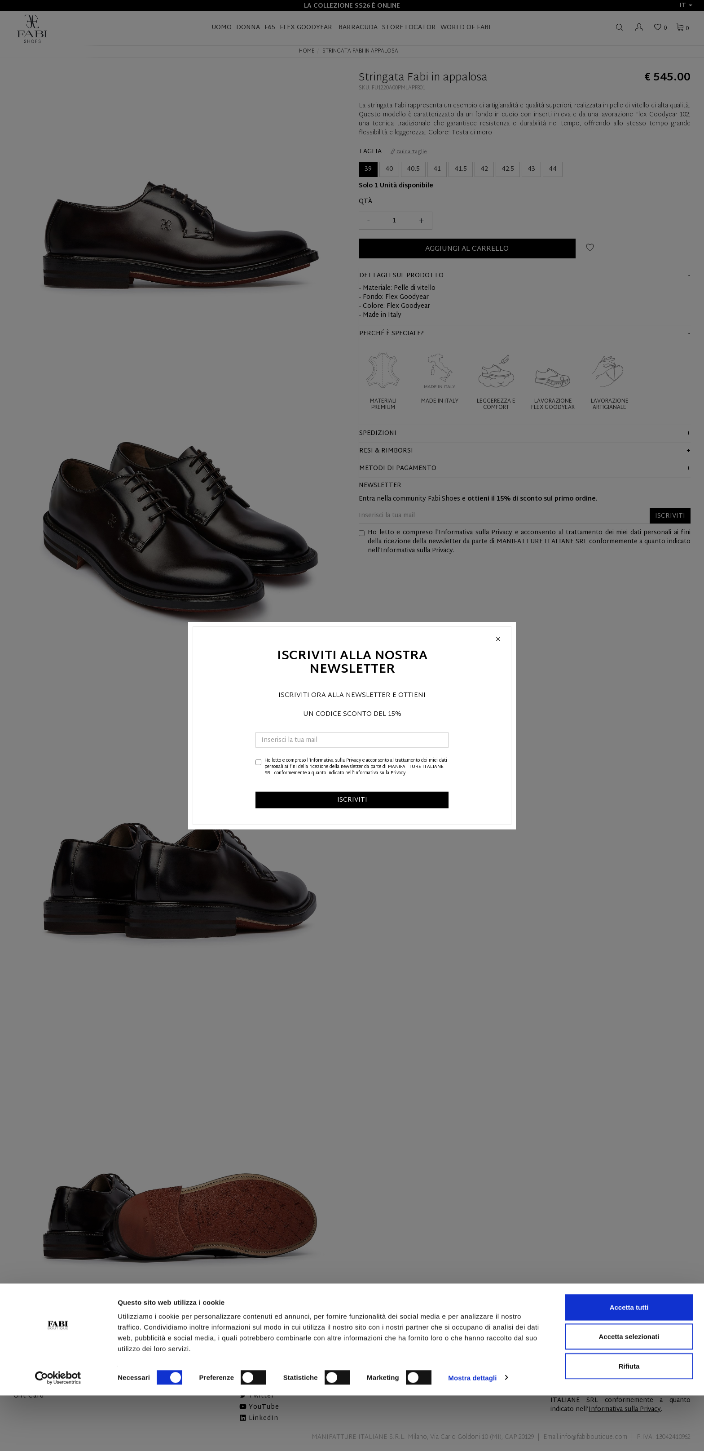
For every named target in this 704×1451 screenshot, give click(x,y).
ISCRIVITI (352, 799)
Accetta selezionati (628, 1392)
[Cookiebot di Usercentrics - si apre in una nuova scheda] (58, 1433)
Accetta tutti (629, 1363)
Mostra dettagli (472, 1433)
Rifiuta (629, 1421)
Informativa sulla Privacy (335, 760)
